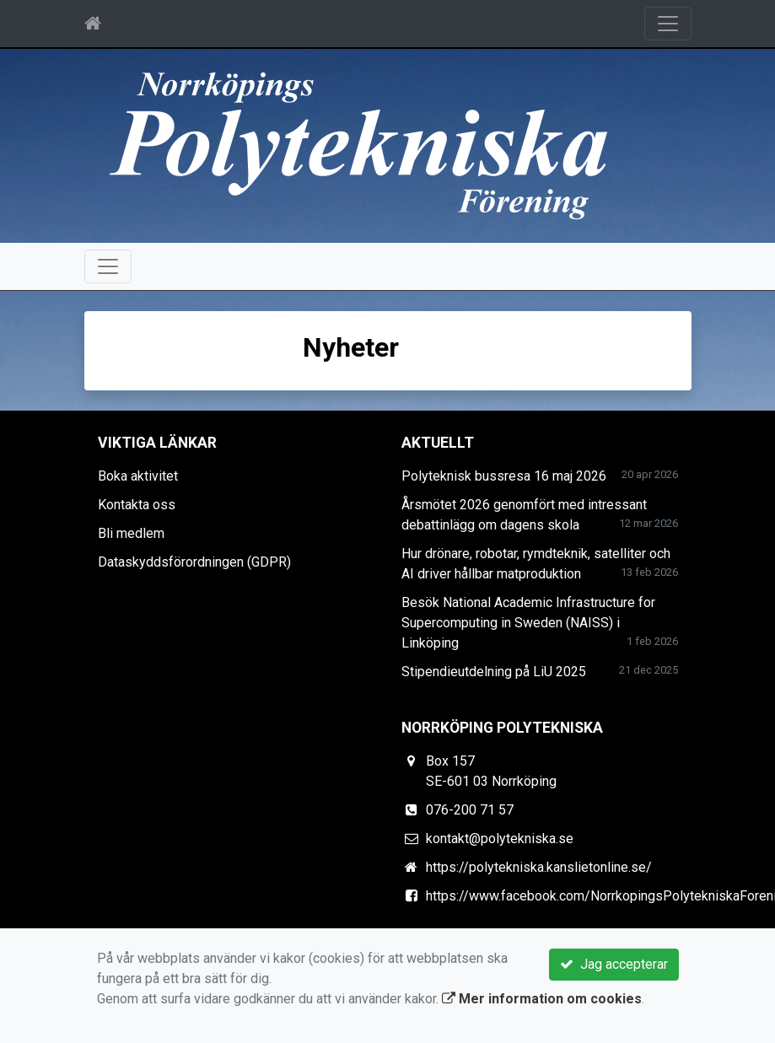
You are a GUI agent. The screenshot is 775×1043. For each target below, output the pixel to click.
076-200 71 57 (470, 810)
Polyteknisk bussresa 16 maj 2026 (503, 476)
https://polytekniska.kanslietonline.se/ (539, 867)
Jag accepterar (614, 964)
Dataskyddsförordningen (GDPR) (194, 562)
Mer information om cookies (542, 999)
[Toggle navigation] (668, 23)
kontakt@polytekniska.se (499, 839)
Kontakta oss (136, 505)
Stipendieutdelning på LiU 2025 (493, 672)
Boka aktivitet (138, 476)
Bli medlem (131, 533)
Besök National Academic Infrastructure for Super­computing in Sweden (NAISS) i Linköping (528, 622)
